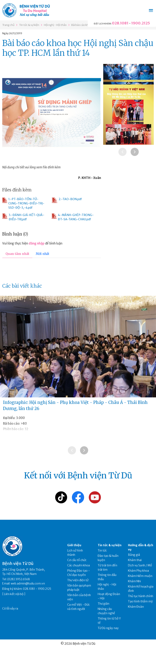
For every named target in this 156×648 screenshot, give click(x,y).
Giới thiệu (74, 545)
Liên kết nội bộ (14, 594)
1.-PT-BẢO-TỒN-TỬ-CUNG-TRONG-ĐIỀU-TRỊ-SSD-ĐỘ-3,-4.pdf (23, 203)
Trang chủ (8, 25)
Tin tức (102, 550)
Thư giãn (103, 603)
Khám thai (135, 560)
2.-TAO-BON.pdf (67, 200)
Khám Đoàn (136, 607)
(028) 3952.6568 (18, 579)
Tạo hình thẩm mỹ (140, 601)
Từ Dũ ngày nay (108, 628)
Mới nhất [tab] (42, 254)
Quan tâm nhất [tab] (17, 254)
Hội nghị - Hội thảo (55, 25)
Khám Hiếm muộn (140, 576)
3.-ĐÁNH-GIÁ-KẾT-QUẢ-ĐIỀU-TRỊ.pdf (23, 217)
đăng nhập (36, 243)
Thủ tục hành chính (140, 596)
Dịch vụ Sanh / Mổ (140, 565)
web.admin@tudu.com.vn (28, 583)
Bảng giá (134, 555)
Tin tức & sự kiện (29, 25)
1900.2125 (140, 23)
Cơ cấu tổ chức (77, 560)
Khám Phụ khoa (138, 570)
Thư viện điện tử (78, 580)
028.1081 (120, 23)
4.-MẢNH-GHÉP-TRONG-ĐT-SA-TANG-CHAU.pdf (73, 217)
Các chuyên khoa (78, 565)
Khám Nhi (134, 581)
